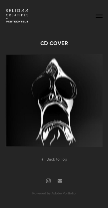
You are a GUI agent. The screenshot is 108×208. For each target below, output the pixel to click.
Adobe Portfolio (64, 193)
